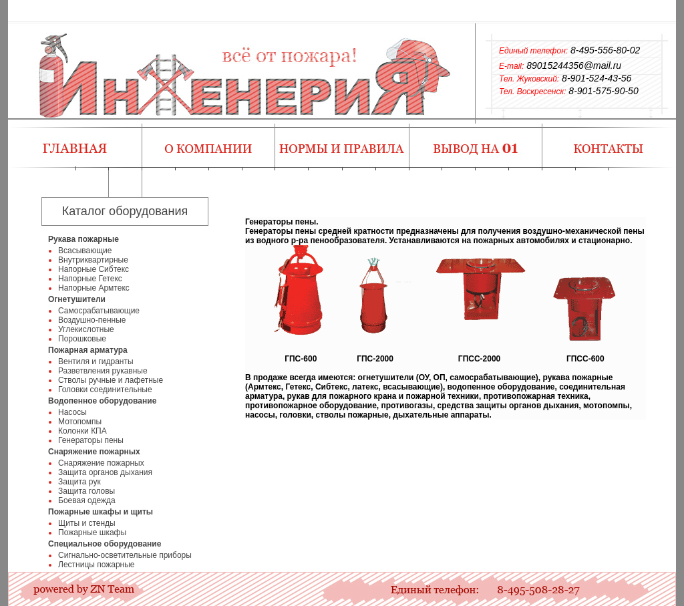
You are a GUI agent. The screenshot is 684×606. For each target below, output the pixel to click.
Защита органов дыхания (105, 472)
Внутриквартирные (93, 260)
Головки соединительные (105, 389)
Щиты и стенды (87, 523)
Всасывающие (85, 250)
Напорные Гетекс (90, 278)
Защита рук (79, 481)
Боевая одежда (87, 500)
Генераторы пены (91, 440)
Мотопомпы (80, 421)
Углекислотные (86, 329)
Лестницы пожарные (96, 564)
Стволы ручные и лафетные (110, 380)
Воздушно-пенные (92, 320)
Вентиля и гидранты (96, 361)
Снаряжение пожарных (101, 463)
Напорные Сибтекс (93, 269)
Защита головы (86, 491)
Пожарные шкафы (92, 532)
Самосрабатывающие (99, 310)
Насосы (72, 412)
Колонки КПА (82, 431)
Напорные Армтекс (94, 288)
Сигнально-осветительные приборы (125, 555)
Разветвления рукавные (103, 370)
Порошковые (82, 338)
